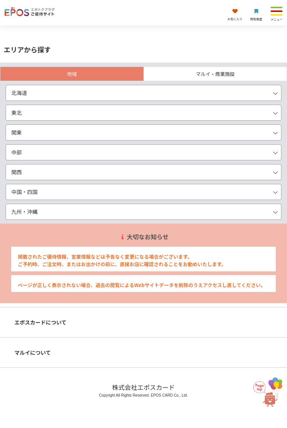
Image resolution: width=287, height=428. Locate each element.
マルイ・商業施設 (215, 73)
